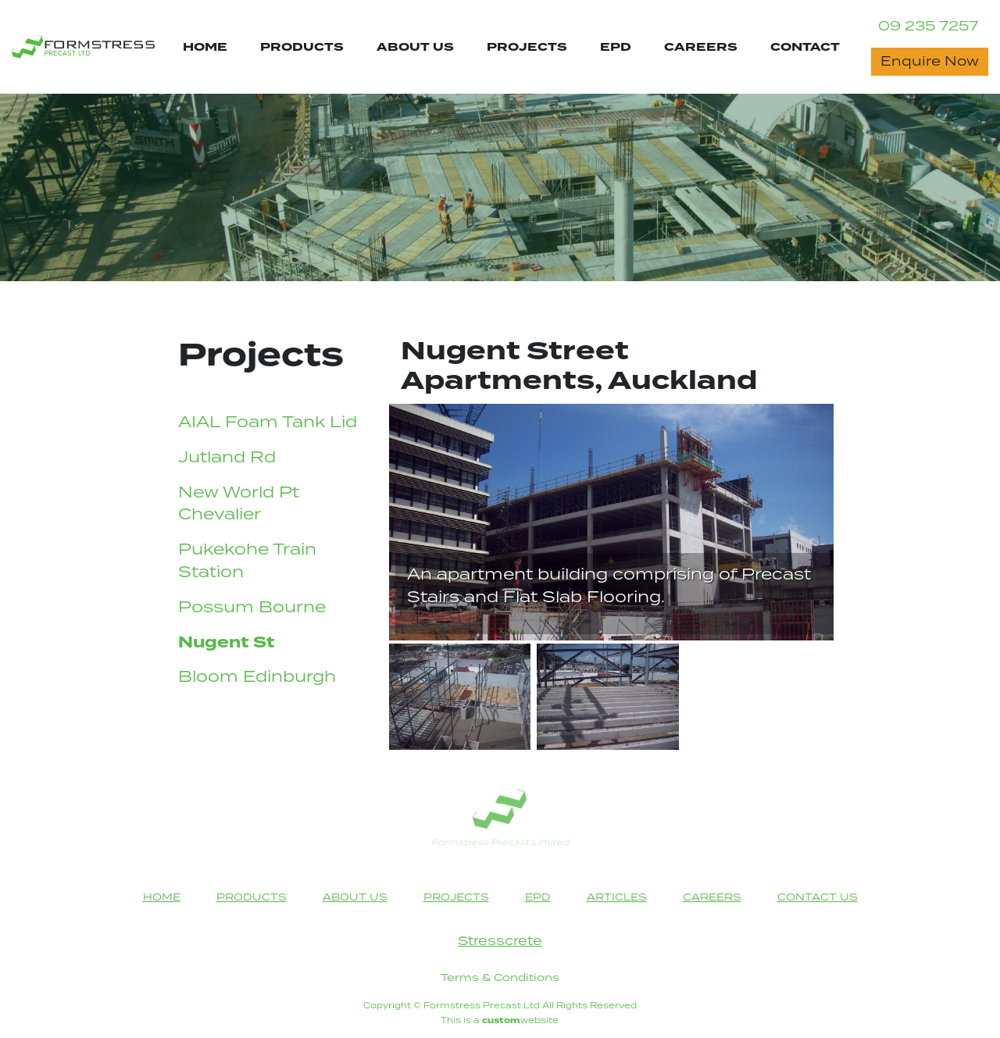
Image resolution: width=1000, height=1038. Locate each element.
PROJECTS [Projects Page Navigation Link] (527, 47)
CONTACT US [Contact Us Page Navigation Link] (817, 897)
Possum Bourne (252, 608)
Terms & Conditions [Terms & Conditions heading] (500, 978)
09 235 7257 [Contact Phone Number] (928, 26)
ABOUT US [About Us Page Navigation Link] (415, 47)
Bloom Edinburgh (257, 677)
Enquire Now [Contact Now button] (929, 62)
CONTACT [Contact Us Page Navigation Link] (805, 47)
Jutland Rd (227, 458)
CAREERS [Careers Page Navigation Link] (701, 47)
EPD (615, 47)
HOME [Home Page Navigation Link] (205, 47)
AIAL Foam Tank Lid (267, 423)
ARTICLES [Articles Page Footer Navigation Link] (617, 897)
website (520, 1021)
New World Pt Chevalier (238, 504)
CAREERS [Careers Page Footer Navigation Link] (712, 897)
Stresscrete (500, 941)
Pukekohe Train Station (247, 561)
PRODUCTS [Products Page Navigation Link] (302, 47)
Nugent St (226, 643)
